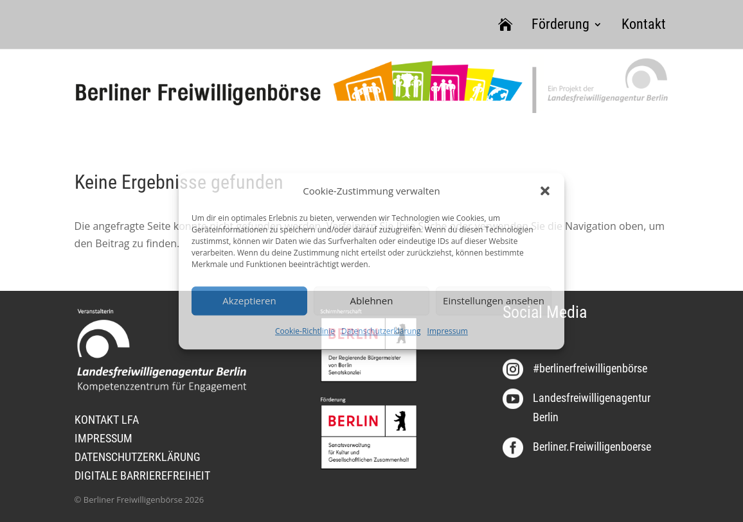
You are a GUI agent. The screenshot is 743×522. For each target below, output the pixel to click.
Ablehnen (371, 301)
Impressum (447, 331)
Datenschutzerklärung (381, 331)
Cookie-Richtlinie (305, 331)
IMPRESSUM (103, 438)
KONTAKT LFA (107, 419)
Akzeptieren (249, 301)
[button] (545, 190)
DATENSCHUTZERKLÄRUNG (138, 457)
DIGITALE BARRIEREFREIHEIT (142, 475)
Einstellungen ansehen (493, 301)
